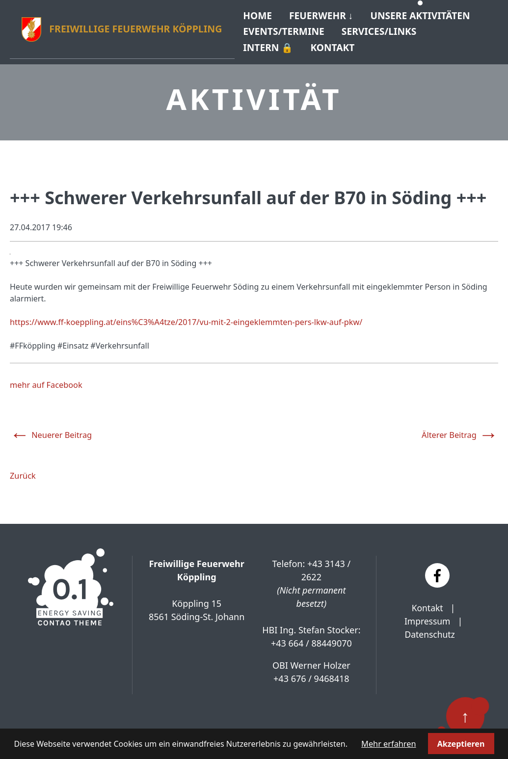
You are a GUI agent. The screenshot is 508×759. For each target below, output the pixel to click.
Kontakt (427, 603)
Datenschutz (429, 629)
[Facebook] (437, 570)
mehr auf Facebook (45, 380)
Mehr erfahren (388, 743)
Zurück (22, 470)
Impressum (427, 616)
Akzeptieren (460, 743)
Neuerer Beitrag (50, 427)
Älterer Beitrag (460, 427)
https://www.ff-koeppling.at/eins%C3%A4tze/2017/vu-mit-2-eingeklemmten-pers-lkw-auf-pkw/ (183, 317)
